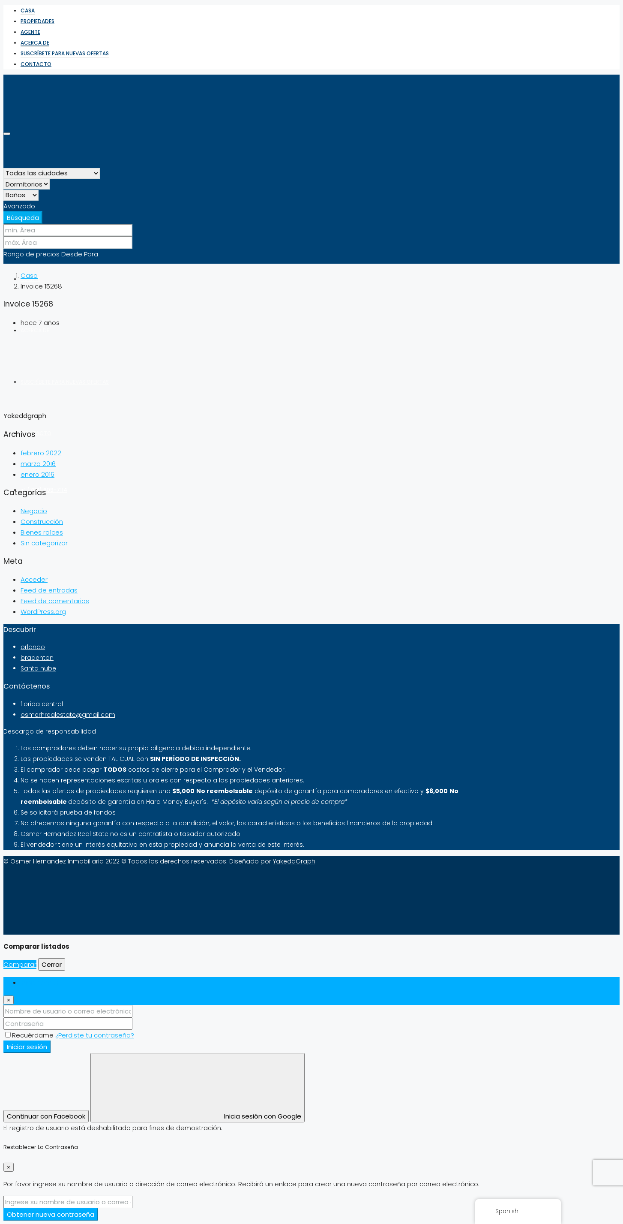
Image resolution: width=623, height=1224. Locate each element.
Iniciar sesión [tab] (41, 982)
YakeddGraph (294, 861)
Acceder (34, 579)
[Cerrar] (8, 999)
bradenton (37, 657)
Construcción (42, 521)
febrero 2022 (41, 452)
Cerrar (52, 964)
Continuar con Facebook (46, 1116)
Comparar (19, 964)
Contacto (36, 64)
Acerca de (35, 42)
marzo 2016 (38, 463)
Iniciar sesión (27, 1046)
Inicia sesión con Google (197, 1087)
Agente (30, 32)
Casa (28, 10)
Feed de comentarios (55, 600)
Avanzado (19, 206)
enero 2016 (37, 474)
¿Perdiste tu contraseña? (94, 1035)
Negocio (34, 510)
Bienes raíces (42, 532)
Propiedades (37, 21)
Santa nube (38, 668)
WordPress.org (43, 611)
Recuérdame (30, 1035)
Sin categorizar (44, 542)
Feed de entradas (49, 590)
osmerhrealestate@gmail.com (68, 714)
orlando (33, 647)
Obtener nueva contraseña (50, 1214)
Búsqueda (23, 217)
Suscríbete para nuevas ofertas (65, 53)
